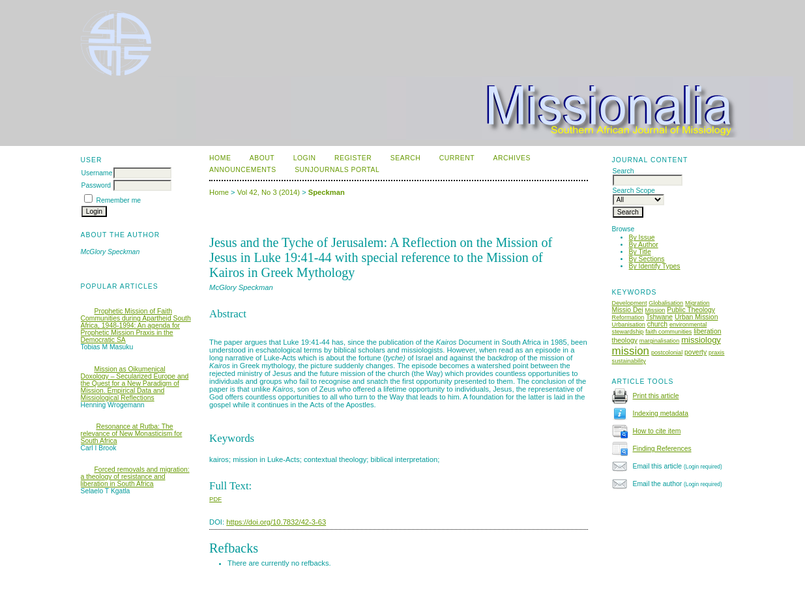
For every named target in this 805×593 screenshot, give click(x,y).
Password (96, 185)
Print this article (656, 395)
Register (353, 158)
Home (220, 158)
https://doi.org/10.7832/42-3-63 (276, 522)
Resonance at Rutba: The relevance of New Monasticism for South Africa (132, 433)
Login (304, 158)
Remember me (118, 200)
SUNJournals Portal (337, 169)
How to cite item (657, 431)
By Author (643, 244)
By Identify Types (655, 266)
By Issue (642, 237)
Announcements (242, 169)
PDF (215, 498)
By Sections (647, 259)
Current (457, 158)
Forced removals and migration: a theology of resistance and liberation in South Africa (135, 476)
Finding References (662, 448)
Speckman (326, 192)
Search (405, 158)
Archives (512, 158)
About (262, 158)
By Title (640, 251)
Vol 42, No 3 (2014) (268, 192)
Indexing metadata (661, 413)
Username (97, 173)
